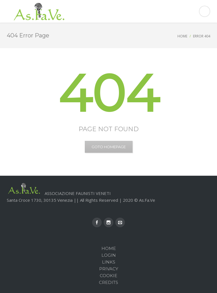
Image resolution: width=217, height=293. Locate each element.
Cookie (108, 275)
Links (108, 262)
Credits (108, 282)
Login (108, 255)
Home (182, 36)
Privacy (108, 268)
